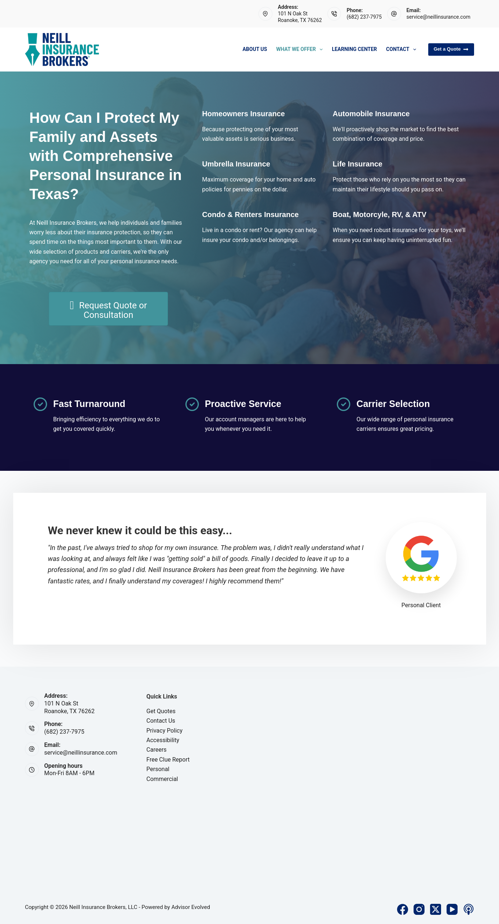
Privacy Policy (164, 730)
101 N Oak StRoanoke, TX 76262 (69, 707)
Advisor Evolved (190, 907)
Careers (156, 749)
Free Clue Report (168, 759)
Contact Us (160, 720)
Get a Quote (451, 49)
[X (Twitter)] (435, 909)
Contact (402, 49)
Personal (157, 769)
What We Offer (301, 49)
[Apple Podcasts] (468, 909)
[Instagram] (419, 909)
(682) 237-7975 (364, 17)
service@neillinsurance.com (438, 17)
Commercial (162, 779)
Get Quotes (161, 711)
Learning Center (354, 49)
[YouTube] (452, 909)
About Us (254, 49)
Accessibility (162, 740)
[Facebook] (402, 909)
